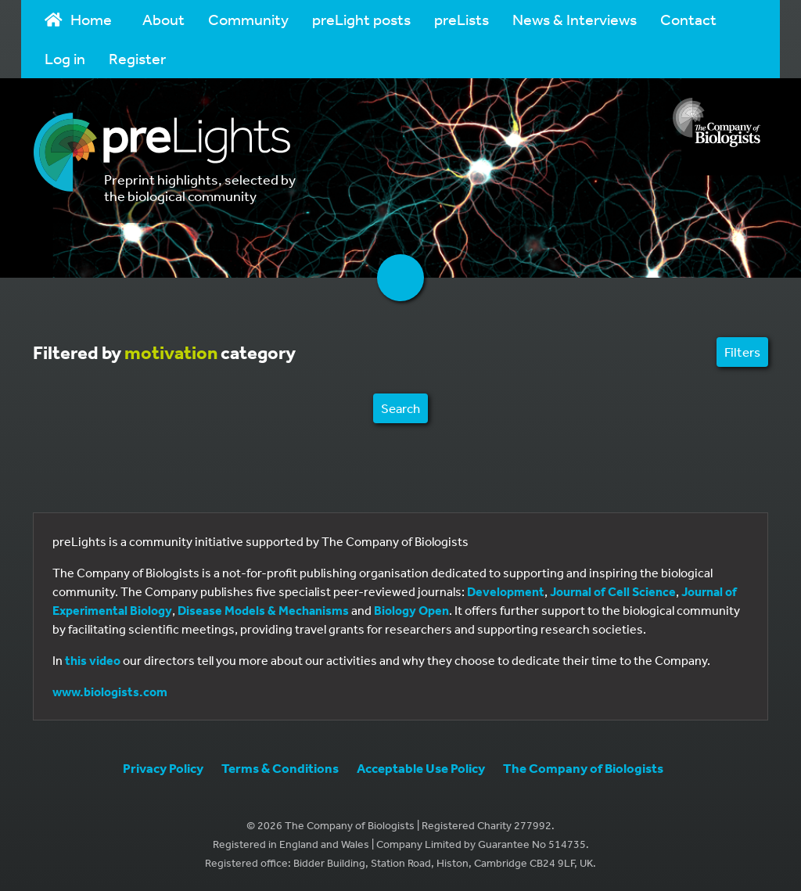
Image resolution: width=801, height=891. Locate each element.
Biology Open (411, 610)
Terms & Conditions (280, 768)
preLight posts (361, 19)
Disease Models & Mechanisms (263, 610)
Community (248, 19)
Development (505, 591)
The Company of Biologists (583, 768)
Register (137, 58)
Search (400, 408)
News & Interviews (574, 19)
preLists (461, 19)
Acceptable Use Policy (421, 768)
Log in (65, 58)
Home (78, 19)
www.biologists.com (109, 691)
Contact (688, 19)
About (163, 19)
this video (92, 660)
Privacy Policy (163, 768)
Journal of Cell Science (613, 591)
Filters (742, 351)
